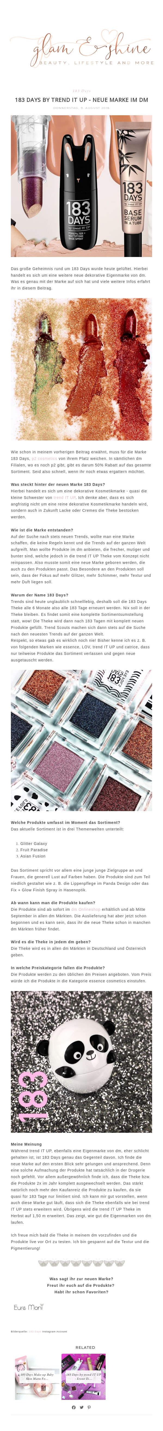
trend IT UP (65, 497)
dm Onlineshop (85, 909)
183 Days (81, 90)
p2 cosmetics (44, 458)
